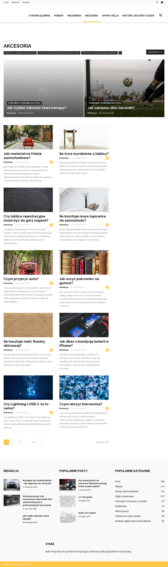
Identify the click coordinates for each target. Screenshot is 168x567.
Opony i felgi (110, 15)
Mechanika (74, 15)
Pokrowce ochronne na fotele (24, 103)
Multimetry (121, 506)
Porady (58, 15)
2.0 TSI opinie (85, 497)
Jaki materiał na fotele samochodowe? (23, 156)
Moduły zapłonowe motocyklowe (133, 521)
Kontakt (25, 2)
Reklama (15, 2)
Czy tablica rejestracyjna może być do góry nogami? (26, 218)
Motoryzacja (122, 511)
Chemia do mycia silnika (128, 516)
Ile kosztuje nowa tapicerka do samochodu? (82, 218)
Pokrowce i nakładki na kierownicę (20, 53)
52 (33, 442)
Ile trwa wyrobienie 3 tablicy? (84, 154)
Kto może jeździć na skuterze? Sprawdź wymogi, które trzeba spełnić (92, 483)
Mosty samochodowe (126, 491)
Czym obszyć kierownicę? (80, 404)
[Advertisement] (84, 31)
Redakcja (11, 113)
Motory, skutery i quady (139, 15)
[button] (160, 15)
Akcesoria (91, 15)
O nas (6, 2)
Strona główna (39, 15)
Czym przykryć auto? (21, 279)
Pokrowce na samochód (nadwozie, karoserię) (59, 53)
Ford (117, 481)
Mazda (118, 486)
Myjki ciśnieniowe (124, 496)
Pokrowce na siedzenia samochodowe (99, 53)
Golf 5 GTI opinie (87, 513)
